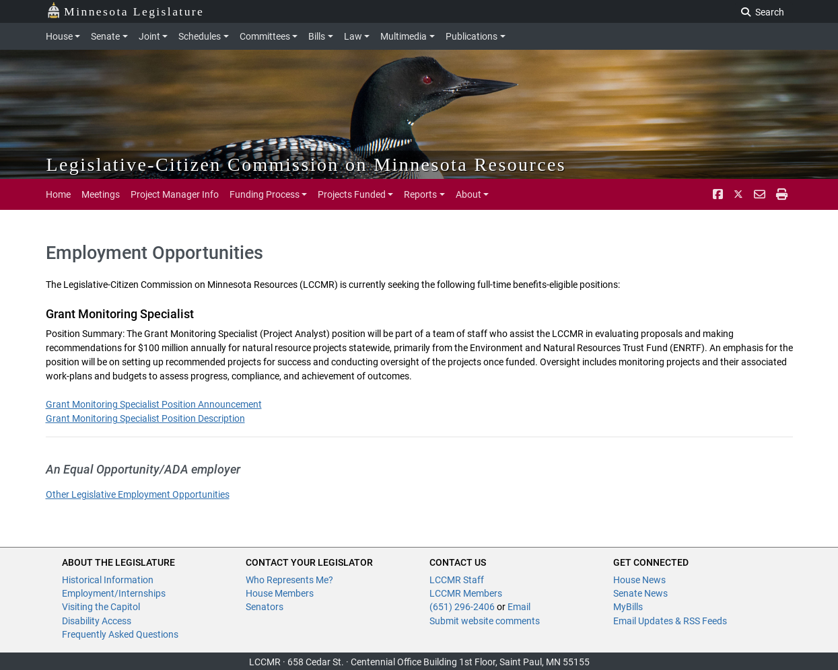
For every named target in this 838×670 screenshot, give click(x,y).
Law (353, 36)
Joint (149, 36)
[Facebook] (717, 194)
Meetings (100, 194)
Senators (264, 606)
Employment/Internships (114, 593)
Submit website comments (484, 621)
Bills (316, 36)
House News (639, 579)
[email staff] (759, 194)
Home (58, 194)
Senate (105, 36)
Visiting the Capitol (101, 606)
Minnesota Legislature (125, 10)
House (59, 36)
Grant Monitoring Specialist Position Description (145, 418)
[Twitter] (738, 194)
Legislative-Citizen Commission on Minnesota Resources (306, 164)
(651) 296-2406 (462, 606)
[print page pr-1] (782, 194)
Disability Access (96, 621)
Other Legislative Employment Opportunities (138, 494)
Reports (420, 194)
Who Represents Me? (289, 579)
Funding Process (265, 194)
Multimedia (403, 36)
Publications (471, 36)
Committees (265, 36)
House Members (280, 593)
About (468, 194)
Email (519, 606)
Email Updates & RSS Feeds (670, 621)
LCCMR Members (465, 593)
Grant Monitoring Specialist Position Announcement (154, 404)
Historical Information (107, 579)
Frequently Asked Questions (120, 634)
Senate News (640, 593)
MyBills (628, 606)
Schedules (199, 36)
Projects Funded (352, 194)
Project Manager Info (175, 194)
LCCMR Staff (456, 579)
